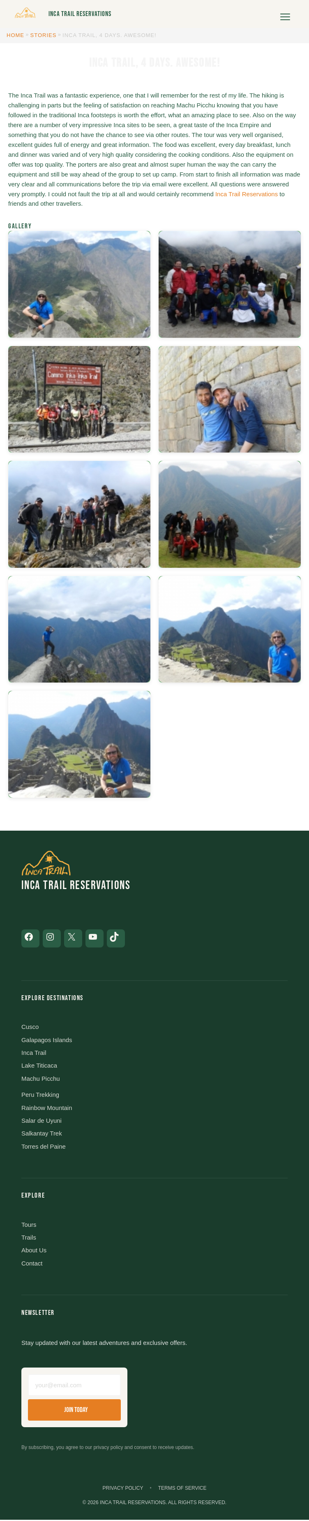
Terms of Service (182, 1489)
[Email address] (74, 1386)
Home (15, 35)
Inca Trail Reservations (79, 14)
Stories (43, 35)
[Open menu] (285, 14)
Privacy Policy (123, 1489)
